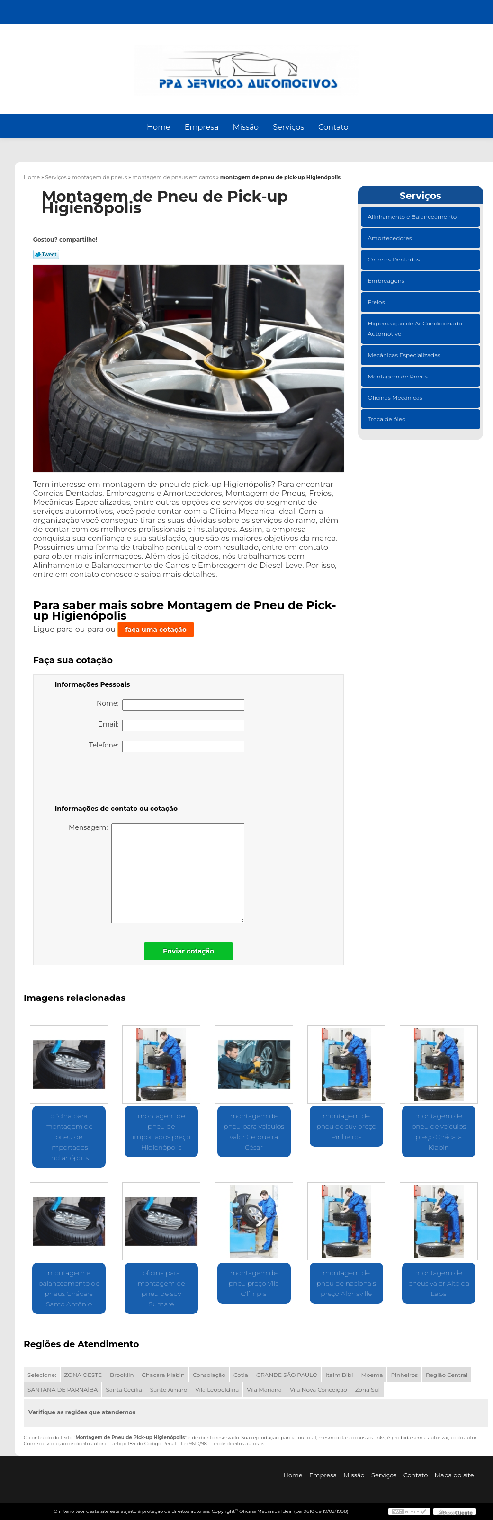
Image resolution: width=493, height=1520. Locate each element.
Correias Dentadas (394, 259)
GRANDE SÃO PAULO (286, 1374)
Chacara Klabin (163, 1374)
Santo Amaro (169, 1389)
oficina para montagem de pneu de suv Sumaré (161, 1288)
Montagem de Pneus (398, 376)
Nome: (170, 705)
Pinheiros (404, 1374)
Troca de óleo (387, 419)
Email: (171, 725)
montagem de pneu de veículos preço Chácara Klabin (439, 1131)
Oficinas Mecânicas (396, 397)
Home (158, 127)
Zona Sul (367, 1389)
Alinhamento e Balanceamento (413, 216)
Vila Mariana (264, 1389)
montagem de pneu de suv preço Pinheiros (346, 1126)
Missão (246, 127)
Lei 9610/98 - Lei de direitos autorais (222, 1443)
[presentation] (115, 780)
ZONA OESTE (83, 1374)
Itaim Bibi (339, 1374)
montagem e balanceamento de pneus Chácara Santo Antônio (68, 1288)
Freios (377, 302)
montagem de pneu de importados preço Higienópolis (161, 1131)
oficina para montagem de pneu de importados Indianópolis (69, 1137)
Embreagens (387, 280)
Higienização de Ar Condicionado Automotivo (415, 328)
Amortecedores (390, 238)
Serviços (288, 127)
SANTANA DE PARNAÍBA (62, 1389)
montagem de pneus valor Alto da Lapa (439, 1283)
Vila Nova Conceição (318, 1389)
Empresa (202, 127)
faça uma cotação (156, 629)
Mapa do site (454, 1475)
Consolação (209, 1374)
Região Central (446, 1374)
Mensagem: (156, 873)
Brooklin (122, 1374)
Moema (372, 1374)
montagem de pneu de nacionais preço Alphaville (346, 1283)
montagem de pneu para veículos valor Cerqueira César (254, 1131)
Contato (333, 127)
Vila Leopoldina (217, 1389)
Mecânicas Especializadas (405, 355)
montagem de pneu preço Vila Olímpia (254, 1283)
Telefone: (166, 746)
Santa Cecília (124, 1389)
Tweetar (46, 254)
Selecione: (41, 1374)
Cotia (240, 1374)
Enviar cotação (188, 951)
